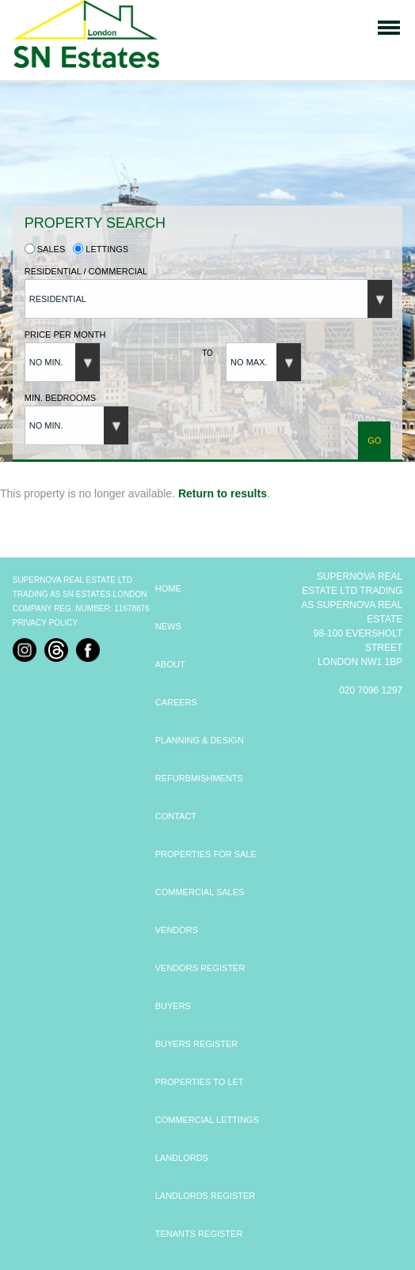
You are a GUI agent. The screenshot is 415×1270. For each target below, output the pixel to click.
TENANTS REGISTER (199, 1233)
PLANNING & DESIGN (199, 740)
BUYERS (173, 1006)
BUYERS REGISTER (196, 1044)
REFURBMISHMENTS (199, 778)
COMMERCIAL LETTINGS (207, 1119)
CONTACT (175, 816)
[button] (209, 299)
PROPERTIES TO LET (199, 1082)
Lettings (100, 249)
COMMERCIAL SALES (200, 892)
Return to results (222, 493)
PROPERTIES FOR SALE (206, 854)
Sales (45, 249)
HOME (168, 588)
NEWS (168, 626)
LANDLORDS (181, 1157)
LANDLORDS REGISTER (205, 1195)
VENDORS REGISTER (200, 968)
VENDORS (176, 930)
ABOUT (170, 664)
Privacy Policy (45, 622)
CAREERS (176, 702)
